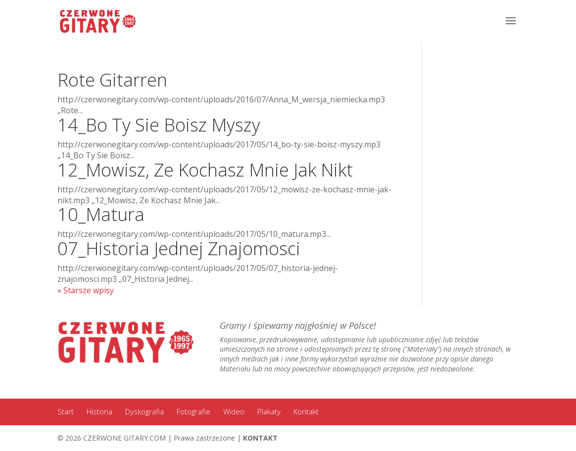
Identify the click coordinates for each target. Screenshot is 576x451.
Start (65, 411)
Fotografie (193, 411)
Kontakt (306, 411)
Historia (99, 411)
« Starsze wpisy (85, 290)
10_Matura (100, 214)
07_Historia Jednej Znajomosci (178, 248)
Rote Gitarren (112, 80)
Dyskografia (144, 411)
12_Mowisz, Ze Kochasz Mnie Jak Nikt (205, 170)
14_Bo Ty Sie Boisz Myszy (158, 125)
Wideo (233, 411)
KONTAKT (260, 438)
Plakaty (269, 411)
